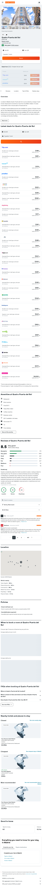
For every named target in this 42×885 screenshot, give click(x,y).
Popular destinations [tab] (21, 847)
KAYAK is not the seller (21, 878)
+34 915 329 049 (6, 43)
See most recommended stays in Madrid (33, 783)
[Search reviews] (22, 500)
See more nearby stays (35, 720)
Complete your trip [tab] (8, 847)
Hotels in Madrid (8, 860)
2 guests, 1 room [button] (7, 54)
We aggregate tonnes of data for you (21, 881)
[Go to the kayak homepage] (10, 2)
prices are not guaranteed (31, 873)
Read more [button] (24, 521)
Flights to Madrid (8, 856)
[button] (2, 2)
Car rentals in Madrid (9, 858)
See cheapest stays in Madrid (33, 751)
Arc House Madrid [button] (6, 771)
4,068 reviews (14, 45)
